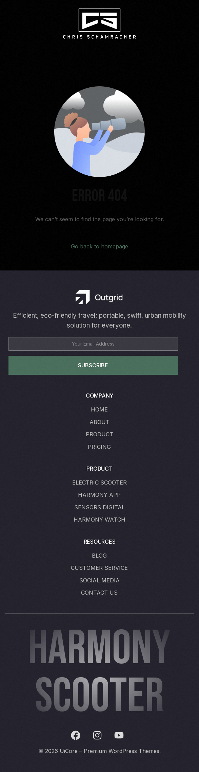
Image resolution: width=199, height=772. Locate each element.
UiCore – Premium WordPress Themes (109, 751)
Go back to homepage (99, 246)
